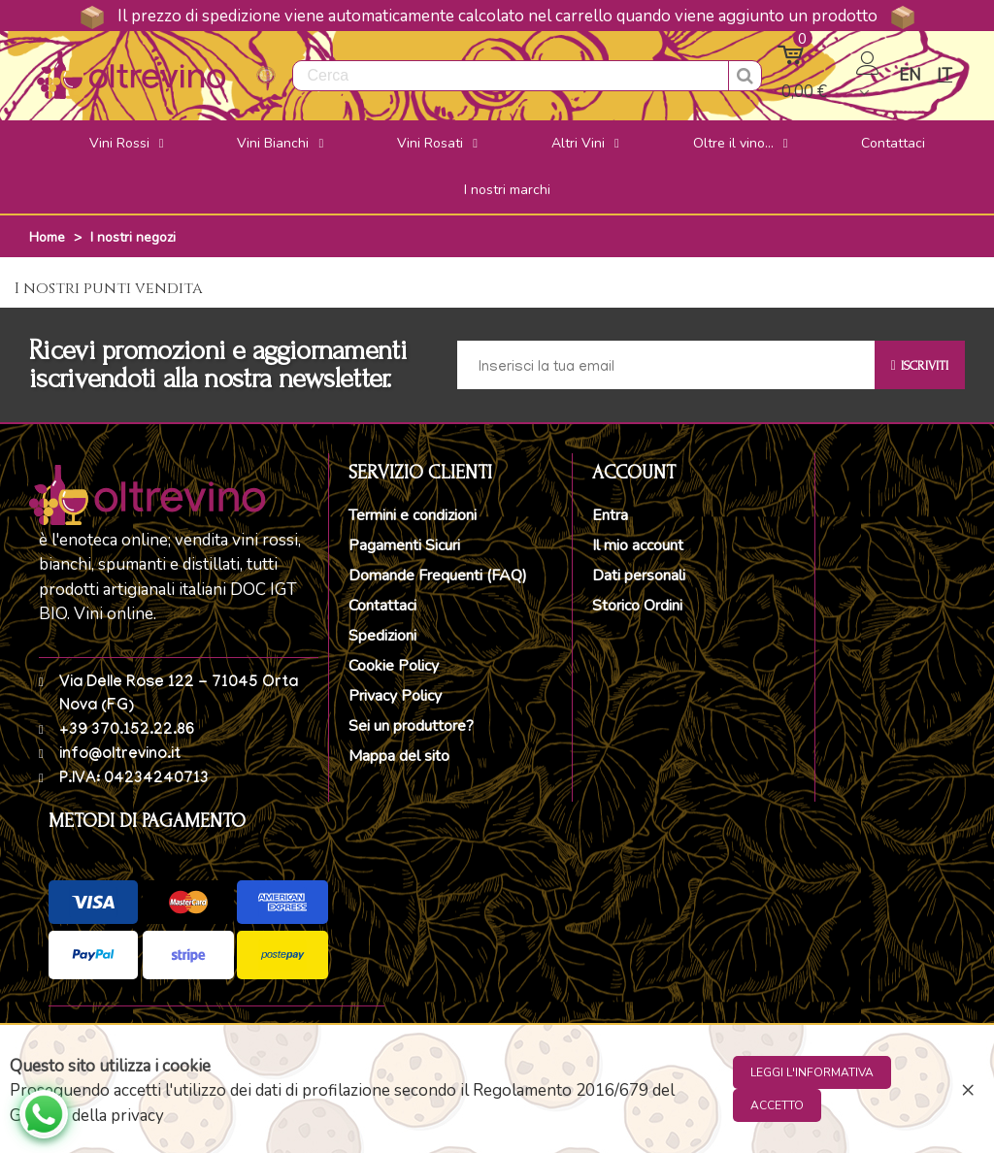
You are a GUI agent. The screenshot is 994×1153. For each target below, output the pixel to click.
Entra (610, 515)
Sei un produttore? (411, 726)
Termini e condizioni (412, 515)
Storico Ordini (637, 605)
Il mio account (637, 545)
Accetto (777, 1105)
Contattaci (382, 605)
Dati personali (638, 575)
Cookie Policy (393, 665)
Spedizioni (382, 635)
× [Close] (968, 1088)
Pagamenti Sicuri (404, 545)
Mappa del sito (398, 756)
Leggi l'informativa (812, 1072)
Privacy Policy (395, 696)
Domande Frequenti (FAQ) (437, 575)
